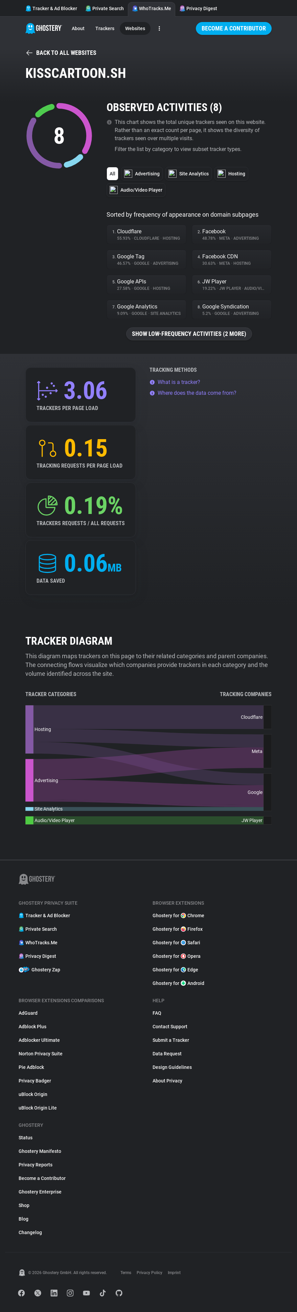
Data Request (167, 1053)
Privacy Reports (35, 1164)
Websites (135, 28)
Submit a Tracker (171, 1040)
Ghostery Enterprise (40, 1192)
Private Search (104, 8)
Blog (23, 1219)
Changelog (30, 1232)
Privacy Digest (198, 8)
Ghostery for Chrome (178, 915)
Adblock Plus (32, 1026)
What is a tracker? (175, 382)
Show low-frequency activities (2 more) (189, 333)
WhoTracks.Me (151, 8)
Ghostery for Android (178, 983)
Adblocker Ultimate (39, 1040)
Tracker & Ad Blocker (51, 8)
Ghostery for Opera (177, 956)
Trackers (104, 28)
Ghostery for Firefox (178, 929)
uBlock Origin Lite (38, 1108)
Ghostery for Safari (176, 942)
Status (25, 1137)
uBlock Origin (33, 1094)
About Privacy (167, 1080)
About (78, 28)
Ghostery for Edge (175, 969)
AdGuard (28, 1013)
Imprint (174, 1272)
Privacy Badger (35, 1080)
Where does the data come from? (193, 393)
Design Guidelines (172, 1067)
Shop (24, 1205)
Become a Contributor (234, 28)
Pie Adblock (31, 1067)
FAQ (157, 1013)
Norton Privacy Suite (41, 1053)
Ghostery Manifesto (40, 1151)
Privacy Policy (149, 1272)
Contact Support (170, 1026)
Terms (125, 1272)
